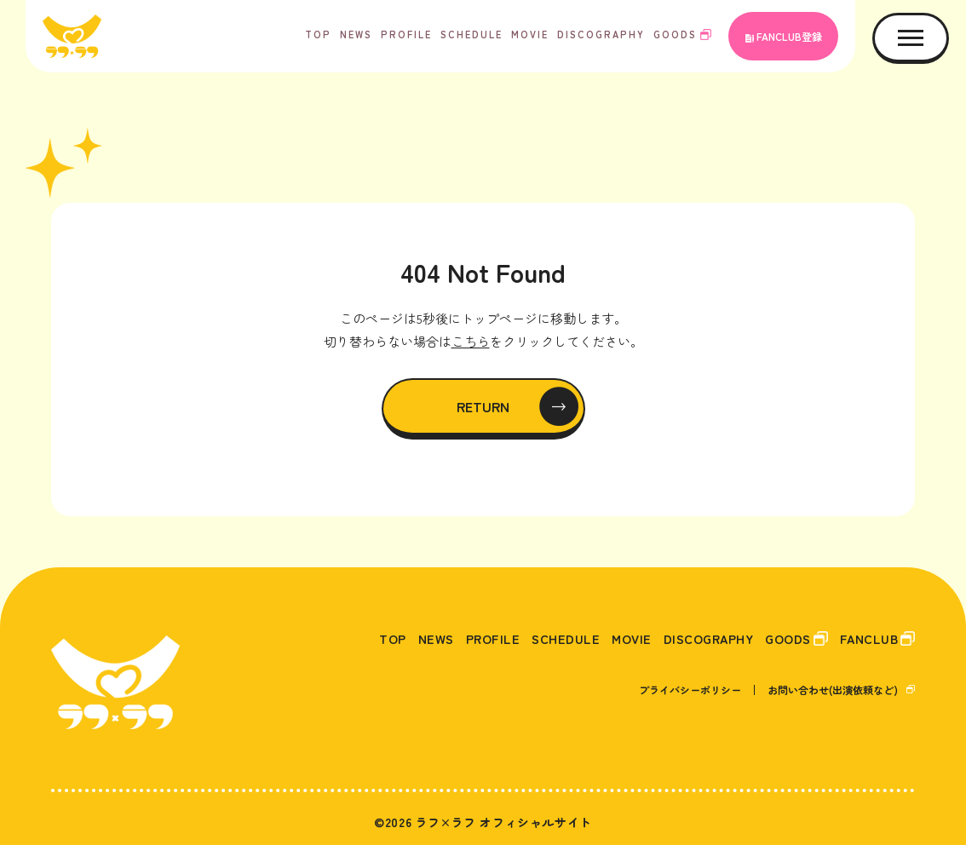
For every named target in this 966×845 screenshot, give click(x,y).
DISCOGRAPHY (601, 34)
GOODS (675, 34)
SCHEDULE (471, 34)
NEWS (356, 34)
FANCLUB (867, 638)
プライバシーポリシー (690, 689)
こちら (470, 341)
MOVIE (530, 34)
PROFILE (406, 34)
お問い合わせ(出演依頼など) (833, 689)
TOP (318, 34)
